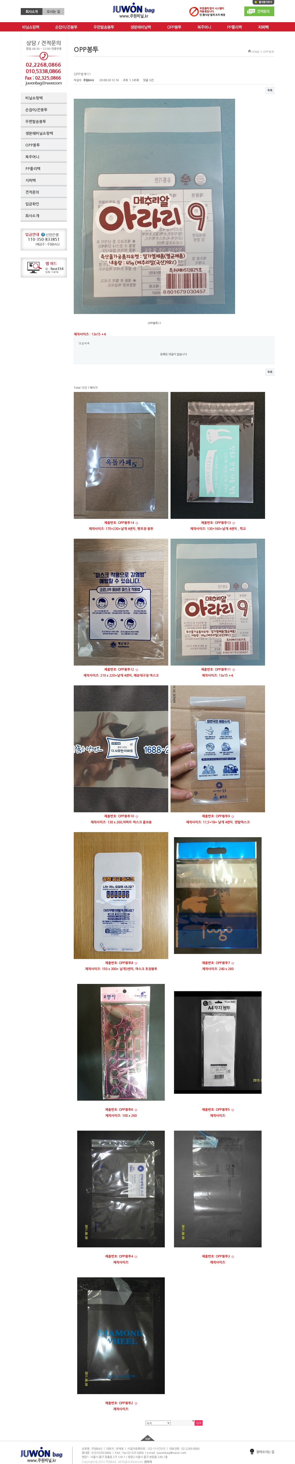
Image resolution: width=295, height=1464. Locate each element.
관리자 (148, 1462)
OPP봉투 (174, 27)
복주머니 (204, 27)
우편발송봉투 (104, 27)
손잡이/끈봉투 (66, 27)
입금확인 (32, 204)
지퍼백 (30, 180)
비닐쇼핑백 (30, 27)
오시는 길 (53, 11)
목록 (269, 90)
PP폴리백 (234, 27)
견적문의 (259, 11)
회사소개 (32, 11)
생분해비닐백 (140, 27)
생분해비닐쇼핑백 (39, 133)
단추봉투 (265, 27)
